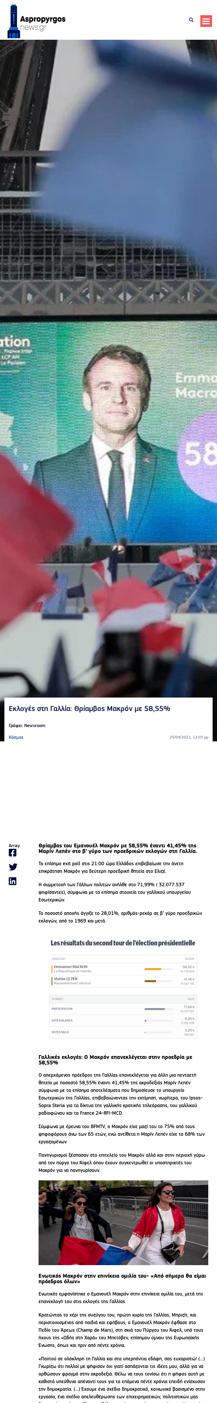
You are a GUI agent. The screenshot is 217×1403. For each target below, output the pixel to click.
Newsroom (34, 726)
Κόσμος (16, 737)
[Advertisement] (108, 792)
